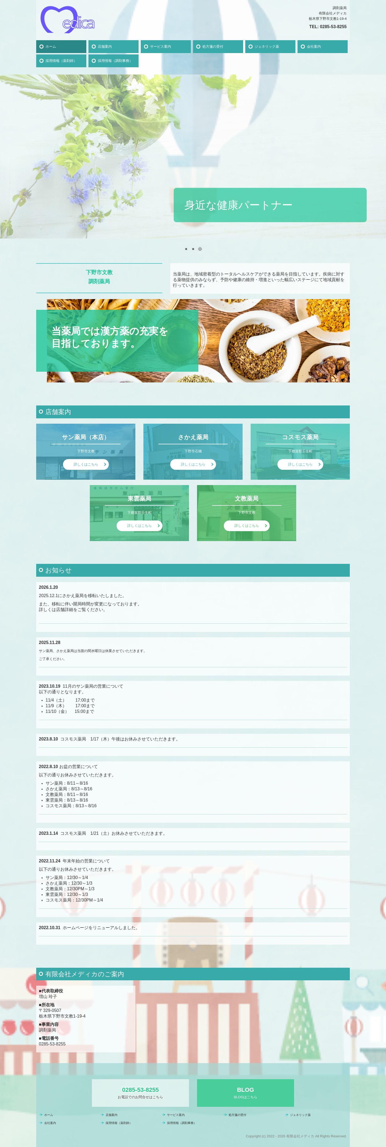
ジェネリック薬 (267, 46)
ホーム (51, 46)
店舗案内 (105, 46)
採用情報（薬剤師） (61, 61)
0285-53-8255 (333, 26)
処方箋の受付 (212, 46)
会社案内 (314, 46)
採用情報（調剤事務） (115, 61)
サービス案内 (160, 46)
